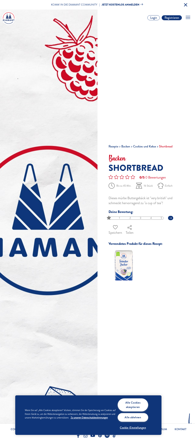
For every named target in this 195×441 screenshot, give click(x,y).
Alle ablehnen (133, 417)
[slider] (109, 218)
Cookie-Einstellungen (133, 428)
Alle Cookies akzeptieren (133, 405)
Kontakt (180, 429)
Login (153, 17)
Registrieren (172, 17)
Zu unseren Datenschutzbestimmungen (89, 417)
